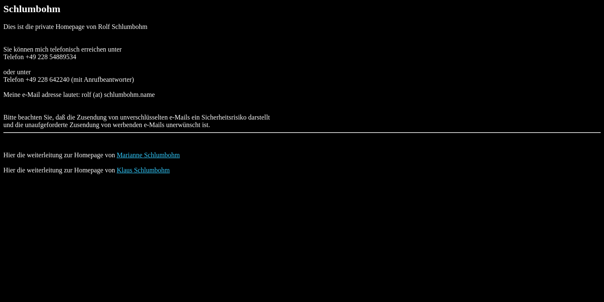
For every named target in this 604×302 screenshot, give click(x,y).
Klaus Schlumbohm (143, 170)
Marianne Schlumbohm (148, 155)
